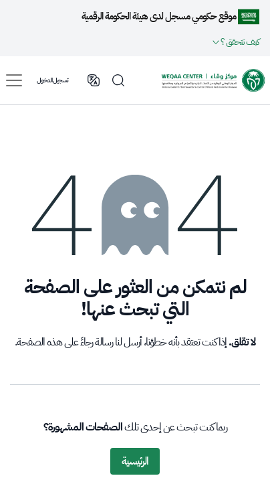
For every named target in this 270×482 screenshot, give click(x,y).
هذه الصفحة (39, 342)
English (93, 80)
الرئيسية (135, 461)
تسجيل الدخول (52, 80)
